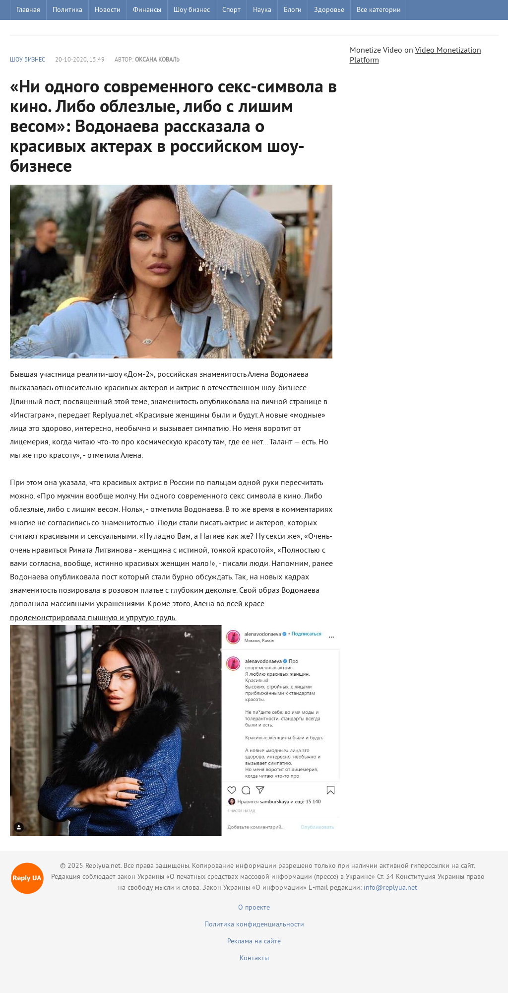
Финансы (147, 10)
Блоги (293, 10)
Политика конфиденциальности (254, 925)
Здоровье (329, 10)
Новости (108, 10)
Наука (262, 10)
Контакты (254, 958)
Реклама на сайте (254, 941)
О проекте (254, 908)
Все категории (379, 10)
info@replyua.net (390, 888)
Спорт (231, 10)
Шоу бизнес (192, 10)
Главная (28, 10)
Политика (67, 10)
